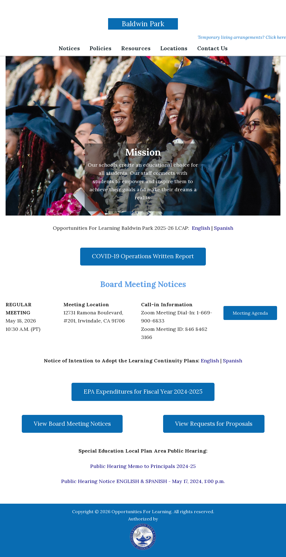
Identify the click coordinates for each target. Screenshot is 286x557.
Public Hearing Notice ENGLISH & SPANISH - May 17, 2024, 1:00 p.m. (143, 481)
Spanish (223, 228)
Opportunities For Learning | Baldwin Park (143, 10)
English (201, 228)
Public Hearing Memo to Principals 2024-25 (143, 466)
